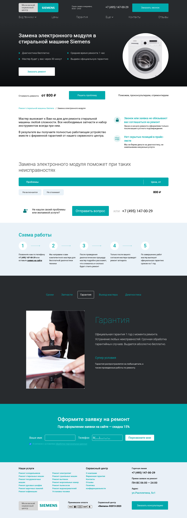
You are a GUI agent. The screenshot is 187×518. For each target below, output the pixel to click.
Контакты (135, 17)
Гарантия (82, 17)
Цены (55, 17)
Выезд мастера (108, 294)
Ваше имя (35, 437)
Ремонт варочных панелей (31, 488)
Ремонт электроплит (61, 473)
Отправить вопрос (90, 211)
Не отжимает (53, 192)
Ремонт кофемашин (28, 491)
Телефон (83, 437)
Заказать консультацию (150, 505)
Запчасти (67, 294)
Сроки (50, 294)
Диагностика (133, 294)
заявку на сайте (34, 260)
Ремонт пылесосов (61, 485)
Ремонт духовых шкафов (30, 485)
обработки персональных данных (71, 444)
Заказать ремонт (37, 71)
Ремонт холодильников (29, 473)
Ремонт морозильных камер (65, 482)
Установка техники (61, 491)
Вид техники (26, 17)
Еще (108, 17)
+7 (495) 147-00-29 (117, 7)
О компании (91, 473)
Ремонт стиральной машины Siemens (36, 108)
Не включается (30, 192)
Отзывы (163, 17)
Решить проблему (87, 95)
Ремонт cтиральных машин (31, 476)
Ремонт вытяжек (60, 479)
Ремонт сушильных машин (64, 476)
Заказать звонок (150, 7)
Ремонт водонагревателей (64, 488)
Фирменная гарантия (95, 476)
